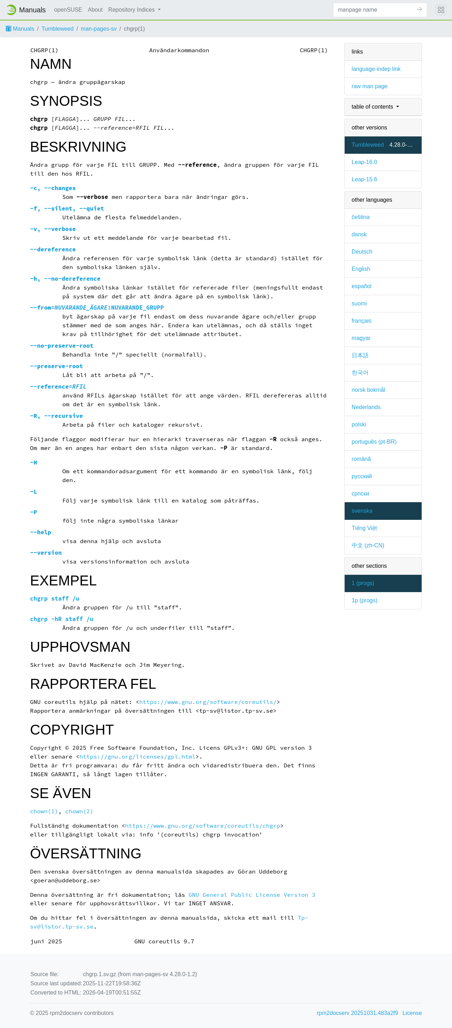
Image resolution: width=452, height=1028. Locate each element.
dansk (359, 234)
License (412, 1013)
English (361, 269)
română (361, 459)
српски (360, 494)
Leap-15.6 (364, 179)
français (361, 321)
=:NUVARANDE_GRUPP (97, 307)
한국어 (360, 373)
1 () (363, 583)
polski (359, 424)
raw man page (369, 86)
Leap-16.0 (364, 162)
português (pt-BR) (374, 442)
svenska (362, 511)
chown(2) (79, 811)
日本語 (360, 355)
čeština (361, 217)
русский (362, 476)
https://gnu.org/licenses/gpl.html (137, 756)
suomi (359, 303)
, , (67, 208)
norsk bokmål (368, 390)
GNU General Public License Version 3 (252, 895)
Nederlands (366, 407)
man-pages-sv (99, 29)
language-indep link (376, 69)
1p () (364, 600)
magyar (361, 338)
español (361, 286)
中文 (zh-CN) (368, 545)
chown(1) (44, 811)
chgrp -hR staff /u (62, 619)
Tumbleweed (57, 29)
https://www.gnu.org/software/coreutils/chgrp (202, 825)
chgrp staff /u (54, 598)
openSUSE (68, 10)
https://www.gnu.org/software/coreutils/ (207, 702)
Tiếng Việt (364, 528)
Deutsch (362, 252)
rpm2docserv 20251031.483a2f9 (357, 1013)
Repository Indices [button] (132, 10)
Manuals (20, 29)
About (95, 10)
